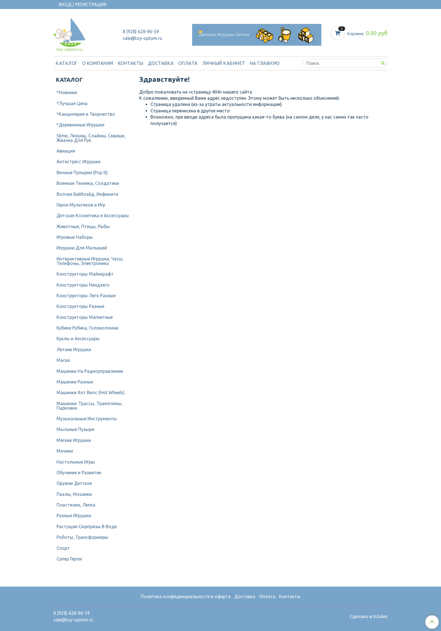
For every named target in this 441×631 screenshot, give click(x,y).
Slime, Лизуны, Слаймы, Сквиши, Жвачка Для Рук (91, 138)
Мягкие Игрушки (74, 440)
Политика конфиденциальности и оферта (186, 596)
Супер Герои (69, 558)
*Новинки (67, 92)
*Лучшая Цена (72, 103)
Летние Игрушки (74, 349)
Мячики (65, 450)
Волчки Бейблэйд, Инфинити (87, 194)
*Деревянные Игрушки (80, 124)
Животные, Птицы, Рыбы (83, 226)
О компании (97, 63)
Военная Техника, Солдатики (88, 183)
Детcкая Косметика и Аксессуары (93, 215)
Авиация (66, 150)
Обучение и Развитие (79, 472)
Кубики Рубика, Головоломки (87, 327)
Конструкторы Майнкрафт (85, 273)
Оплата (188, 63)
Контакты (130, 63)
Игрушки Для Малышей (82, 247)
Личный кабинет (223, 63)
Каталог (67, 63)
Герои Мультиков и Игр (81, 204)
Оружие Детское (74, 483)
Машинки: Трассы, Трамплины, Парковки (90, 405)
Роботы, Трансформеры (82, 537)
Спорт (63, 548)
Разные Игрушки (74, 515)
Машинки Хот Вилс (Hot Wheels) (91, 392)
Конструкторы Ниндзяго (83, 284)
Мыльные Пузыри (75, 429)
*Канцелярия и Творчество (86, 114)
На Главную (265, 63)
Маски (63, 360)
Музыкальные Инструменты (87, 418)
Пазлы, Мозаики (74, 494)
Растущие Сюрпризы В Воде (87, 526)
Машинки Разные (75, 381)
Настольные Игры (76, 461)
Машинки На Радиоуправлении (90, 371)
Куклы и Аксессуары (78, 338)
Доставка (161, 63)
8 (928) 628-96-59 (141, 31)
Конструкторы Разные (80, 306)
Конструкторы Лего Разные (86, 295)
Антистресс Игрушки (78, 161)
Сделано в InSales (369, 616)
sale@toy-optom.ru (142, 38)
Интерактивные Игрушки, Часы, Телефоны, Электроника (90, 261)
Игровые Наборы (75, 237)
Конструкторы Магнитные (85, 317)
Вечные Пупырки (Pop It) (82, 172)
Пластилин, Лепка (76, 504)
